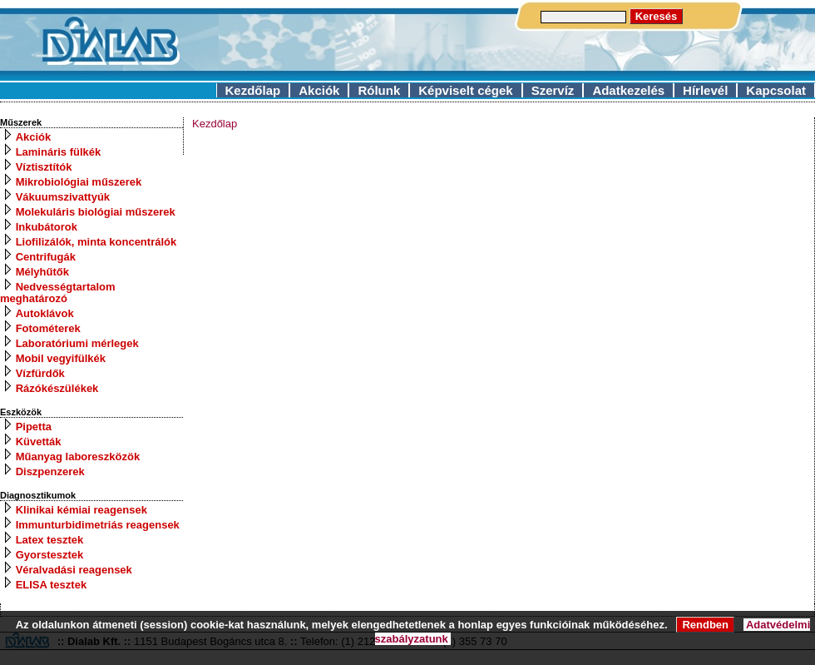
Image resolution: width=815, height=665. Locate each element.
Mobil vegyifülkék (61, 358)
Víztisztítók (44, 167)
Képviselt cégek (465, 90)
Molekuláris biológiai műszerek (95, 212)
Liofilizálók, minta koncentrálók (96, 242)
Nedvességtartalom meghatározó (58, 292)
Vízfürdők (40, 373)
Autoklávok (45, 313)
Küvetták (39, 441)
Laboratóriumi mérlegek (77, 343)
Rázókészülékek (57, 388)
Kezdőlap (253, 90)
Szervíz (553, 90)
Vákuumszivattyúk (63, 197)
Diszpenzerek (50, 471)
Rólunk (379, 90)
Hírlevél (705, 90)
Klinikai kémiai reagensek (81, 510)
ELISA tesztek (51, 584)
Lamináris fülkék (58, 152)
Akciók (319, 90)
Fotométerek (48, 328)
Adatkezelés (628, 90)
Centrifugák (46, 257)
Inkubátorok (46, 227)
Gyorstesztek (50, 554)
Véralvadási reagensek (74, 569)
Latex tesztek (50, 539)
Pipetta (34, 426)
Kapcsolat (776, 90)
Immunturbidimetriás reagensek (98, 525)
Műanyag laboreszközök (78, 456)
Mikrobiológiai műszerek (79, 182)
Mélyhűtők (42, 272)
